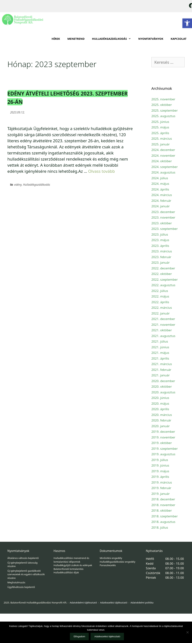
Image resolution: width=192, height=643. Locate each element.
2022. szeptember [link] (164, 279)
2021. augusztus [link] (163, 336)
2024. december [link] (163, 150)
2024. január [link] (160, 206)
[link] (187, 23)
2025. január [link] (160, 144)
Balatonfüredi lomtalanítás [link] (68, 569)
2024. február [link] (161, 200)
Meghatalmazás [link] (16, 582)
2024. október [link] (161, 161)
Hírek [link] (56, 38)
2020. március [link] (161, 415)
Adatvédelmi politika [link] (141, 602)
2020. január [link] (160, 426)
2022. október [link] (161, 274)
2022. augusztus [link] (163, 285)
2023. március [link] (161, 251)
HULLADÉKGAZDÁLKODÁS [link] (113, 38)
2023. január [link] (160, 262)
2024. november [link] (163, 155)
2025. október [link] (161, 105)
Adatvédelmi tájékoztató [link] (83, 602)
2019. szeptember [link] (164, 448)
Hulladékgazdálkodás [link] (36, 185)
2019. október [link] (161, 443)
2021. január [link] (160, 375)
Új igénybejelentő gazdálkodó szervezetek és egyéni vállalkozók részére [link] (26, 574)
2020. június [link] (160, 398)
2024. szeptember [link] (164, 167)
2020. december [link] (163, 381)
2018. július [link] (159, 527)
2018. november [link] (163, 505)
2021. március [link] (161, 364)
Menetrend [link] (75, 38)
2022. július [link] (159, 291)
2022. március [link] (161, 307)
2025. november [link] (163, 99)
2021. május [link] (160, 353)
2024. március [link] (161, 195)
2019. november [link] (163, 437)
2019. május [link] (160, 471)
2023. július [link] (159, 234)
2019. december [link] (163, 431)
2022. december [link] (163, 268)
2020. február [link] (161, 420)
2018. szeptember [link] (164, 516)
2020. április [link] (160, 409)
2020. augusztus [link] (163, 392)
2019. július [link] (159, 460)
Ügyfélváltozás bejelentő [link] (21, 587)
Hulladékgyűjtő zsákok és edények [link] (72, 565)
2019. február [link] (161, 488)
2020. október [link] (161, 386)
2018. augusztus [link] (163, 522)
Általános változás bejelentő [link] (23, 558)
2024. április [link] (160, 189)
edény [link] (18, 185)
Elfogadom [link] (79, 636)
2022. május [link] (160, 296)
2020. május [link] (160, 403)
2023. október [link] (161, 223)
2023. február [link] (161, 257)
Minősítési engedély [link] (111, 558)
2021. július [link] (159, 341)
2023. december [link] (163, 212)
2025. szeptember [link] (164, 110)
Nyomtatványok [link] (150, 38)
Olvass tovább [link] (101, 171)
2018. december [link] (163, 499)
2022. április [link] (160, 302)
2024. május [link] (160, 183)
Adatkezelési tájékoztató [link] (113, 602)
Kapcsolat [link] (178, 38)
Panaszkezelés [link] (108, 565)
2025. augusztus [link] (163, 116)
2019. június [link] (160, 465)
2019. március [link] (161, 482)
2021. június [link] (160, 347)
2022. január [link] (160, 313)
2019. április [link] (160, 476)
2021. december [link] (163, 319)
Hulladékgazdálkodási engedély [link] (117, 561)
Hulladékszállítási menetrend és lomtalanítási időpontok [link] (71, 559)
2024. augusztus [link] (163, 172)
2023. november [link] (163, 217)
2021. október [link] (161, 330)
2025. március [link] (161, 138)
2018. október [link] (161, 510)
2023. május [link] (160, 240)
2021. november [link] (163, 324)
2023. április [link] (160, 246)
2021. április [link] (160, 358)
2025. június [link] (160, 122)
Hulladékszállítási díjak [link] (66, 572)
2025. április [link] (160, 133)
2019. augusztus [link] (163, 454)
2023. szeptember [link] (164, 229)
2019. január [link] (160, 493)
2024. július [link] (159, 178)
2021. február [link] (161, 370)
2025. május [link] (160, 127)
